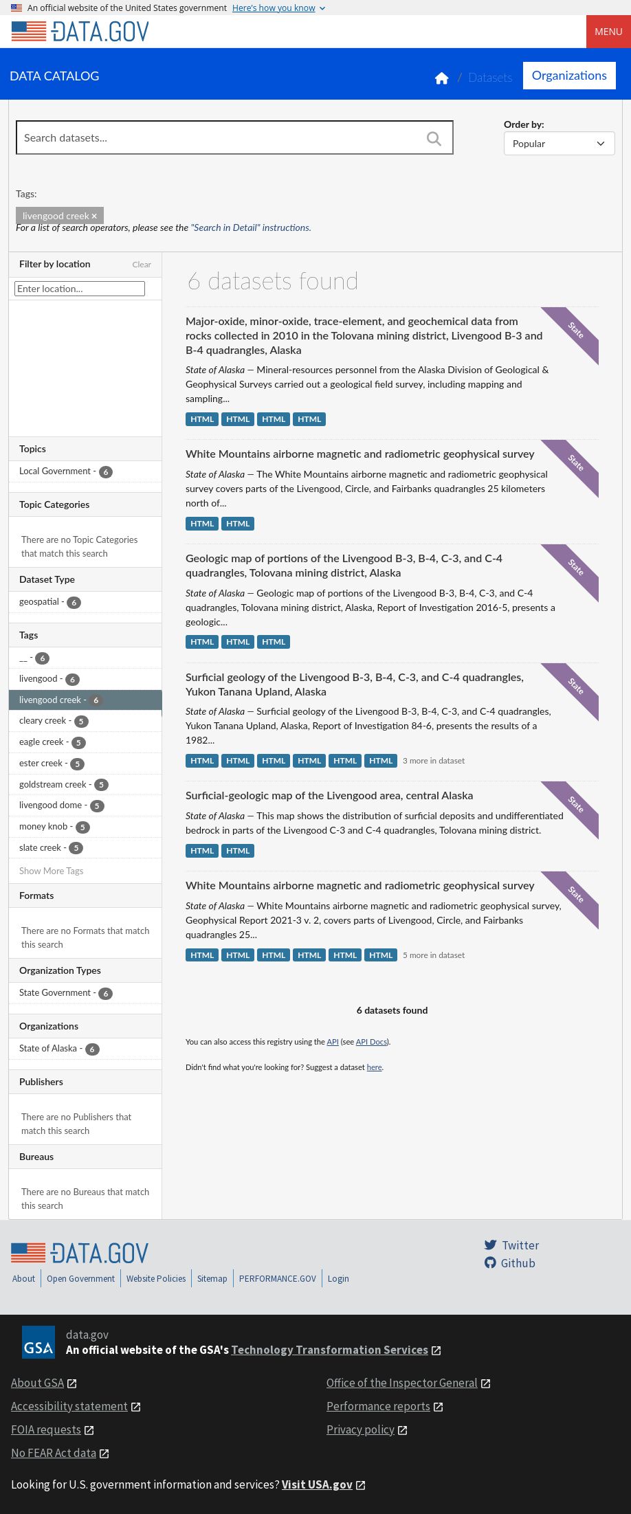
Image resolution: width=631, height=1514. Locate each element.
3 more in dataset (434, 760)
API (333, 1041)
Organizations (569, 74)
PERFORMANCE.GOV (277, 1278)
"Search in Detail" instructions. (251, 227)
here (374, 1066)
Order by (523, 124)
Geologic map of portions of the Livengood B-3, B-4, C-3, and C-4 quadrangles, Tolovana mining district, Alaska (344, 565)
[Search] (433, 139)
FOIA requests (46, 1429)
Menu (609, 31)
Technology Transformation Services (329, 1349)
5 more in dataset (434, 955)
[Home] (79, 31)
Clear (141, 264)
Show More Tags (51, 870)
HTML (202, 419)
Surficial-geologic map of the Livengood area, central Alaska (330, 794)
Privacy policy (360, 1429)
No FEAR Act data (53, 1452)
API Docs (371, 1041)
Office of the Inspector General (402, 1382)
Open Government (81, 1278)
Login (338, 1278)
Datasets (490, 77)
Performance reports (378, 1406)
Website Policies (156, 1278)
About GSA (37, 1382)
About (23, 1278)
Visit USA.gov (317, 1484)
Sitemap (212, 1278)
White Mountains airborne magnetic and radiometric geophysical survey (360, 453)
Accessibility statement (69, 1406)
